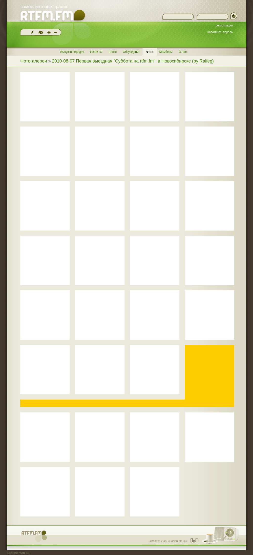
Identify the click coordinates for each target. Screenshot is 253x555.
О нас (183, 52)
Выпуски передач (72, 52)
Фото (149, 52)
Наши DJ (96, 52)
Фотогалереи (33, 61)
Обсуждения (131, 52)
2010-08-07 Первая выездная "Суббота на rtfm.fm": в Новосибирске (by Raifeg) (133, 61)
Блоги (113, 52)
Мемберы (166, 52)
